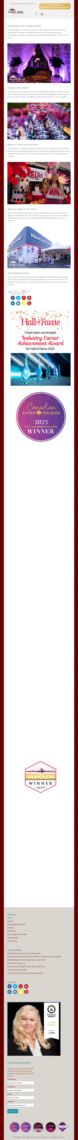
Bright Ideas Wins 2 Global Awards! (24, 26)
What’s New (11, 931)
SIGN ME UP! (12, 1111)
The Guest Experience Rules (17, 970)
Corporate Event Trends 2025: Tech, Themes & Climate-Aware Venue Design (34, 957)
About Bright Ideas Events (16, 924)
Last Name (11, 1087)
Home (9, 918)
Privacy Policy (12, 941)
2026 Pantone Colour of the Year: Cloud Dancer (23, 953)
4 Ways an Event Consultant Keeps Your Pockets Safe (26, 966)
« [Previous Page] (18, 292)
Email (9, 1094)
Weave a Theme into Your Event (22, 144)
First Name (11, 1079)
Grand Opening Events (18, 273)
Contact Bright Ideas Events (17, 934)
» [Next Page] (28, 292)
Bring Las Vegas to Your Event (21, 209)
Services (10, 921)
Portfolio (10, 928)
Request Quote (12, 938)
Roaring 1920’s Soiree (18, 88)
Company (10, 1102)
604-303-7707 (33, 3)
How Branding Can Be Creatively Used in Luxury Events (26, 960)
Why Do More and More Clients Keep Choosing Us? (25, 973)
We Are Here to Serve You (16, 963)
